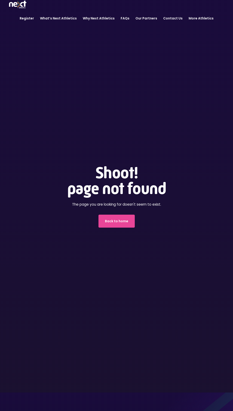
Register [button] (27, 18)
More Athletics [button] (201, 18)
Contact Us (173, 18)
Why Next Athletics (99, 18)
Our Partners (146, 18)
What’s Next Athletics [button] (58, 18)
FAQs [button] (125, 18)
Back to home (116, 221)
